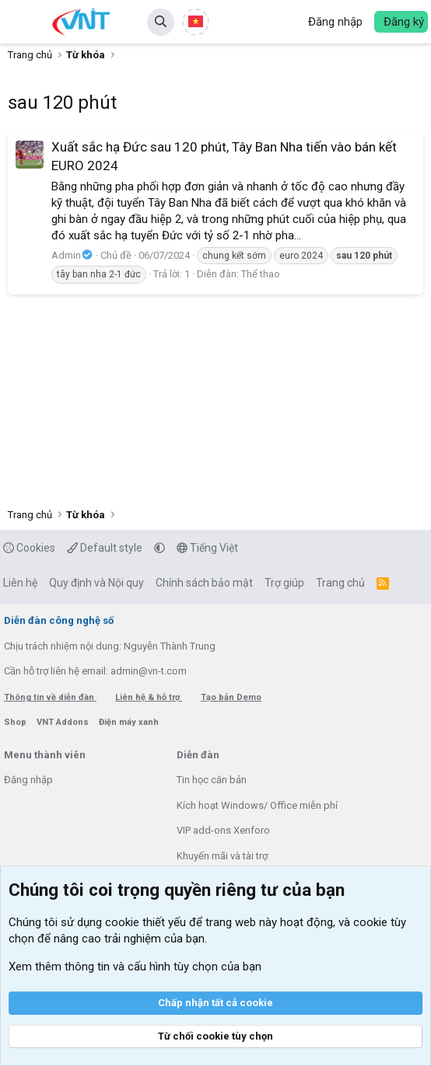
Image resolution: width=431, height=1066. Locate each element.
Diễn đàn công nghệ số (59, 620)
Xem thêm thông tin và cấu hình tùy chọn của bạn (135, 967)
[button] (21, 21)
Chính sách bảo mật (204, 583)
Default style (104, 548)
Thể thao (260, 274)
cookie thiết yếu (145, 922)
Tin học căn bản (212, 780)
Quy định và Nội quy (96, 583)
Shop (16, 722)
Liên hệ (20, 583)
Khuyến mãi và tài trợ (222, 856)
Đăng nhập (28, 780)
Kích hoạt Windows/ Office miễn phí (257, 805)
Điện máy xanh (129, 722)
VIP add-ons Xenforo (223, 830)
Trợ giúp (284, 583)
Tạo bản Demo (231, 697)
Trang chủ (340, 583)
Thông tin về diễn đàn (50, 697)
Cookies (29, 548)
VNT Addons (64, 722)
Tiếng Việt (207, 548)
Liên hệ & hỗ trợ (148, 697)
